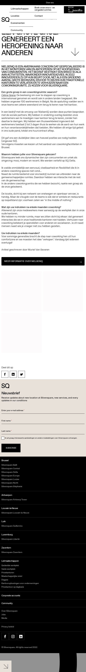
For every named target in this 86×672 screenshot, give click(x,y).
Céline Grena (8, 95)
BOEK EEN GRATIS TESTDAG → (15, 10)
